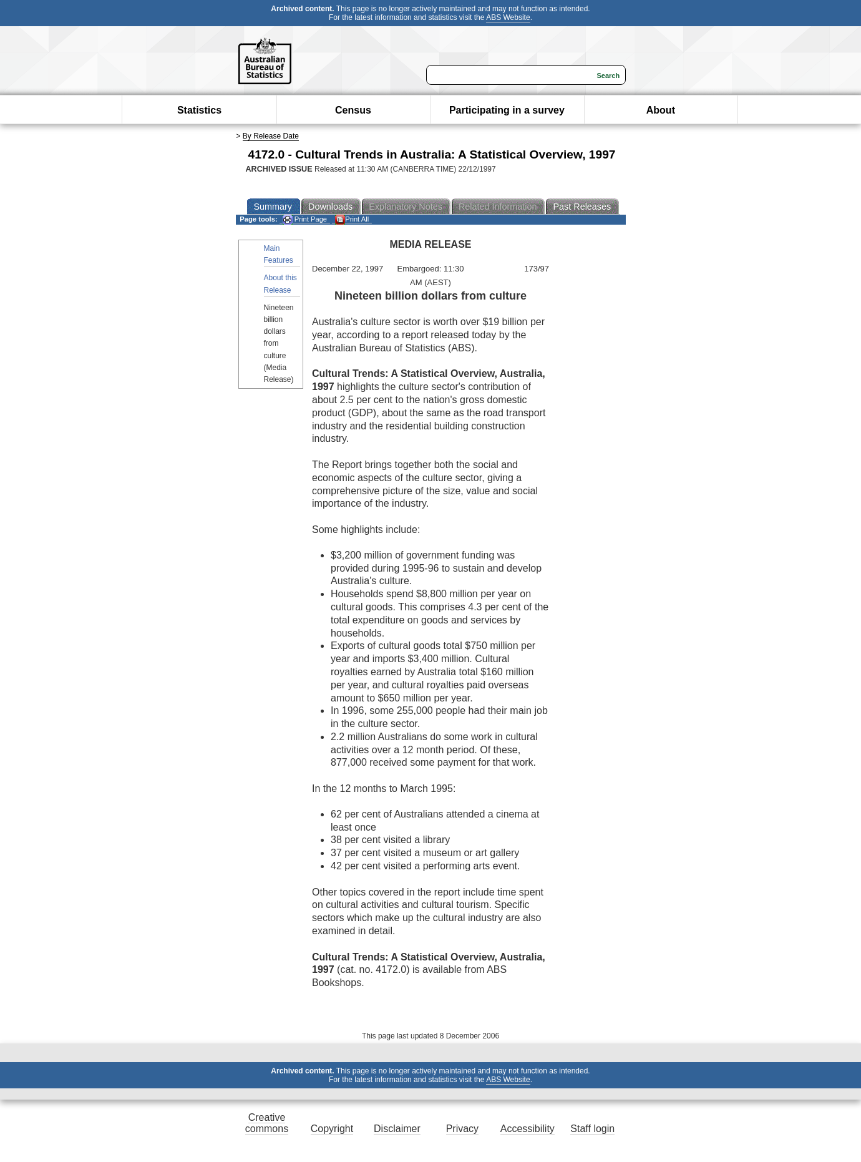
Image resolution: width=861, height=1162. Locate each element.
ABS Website (508, 17)
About (660, 110)
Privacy (462, 1128)
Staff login (592, 1128)
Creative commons (266, 1123)
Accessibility (527, 1128)
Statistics (199, 110)
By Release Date (271, 136)
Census (353, 110)
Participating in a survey (507, 110)
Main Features (278, 254)
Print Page (305, 219)
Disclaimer (397, 1128)
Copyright (332, 1128)
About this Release (280, 283)
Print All (352, 219)
